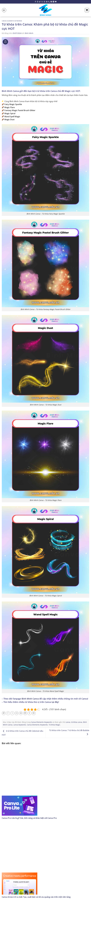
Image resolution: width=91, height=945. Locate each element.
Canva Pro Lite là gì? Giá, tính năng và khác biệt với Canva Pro (29, 818)
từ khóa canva (76, 722)
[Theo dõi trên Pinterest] (51, 2)
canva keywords (19, 725)
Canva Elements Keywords (12, 21)
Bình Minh (29, 33)
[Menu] (4, 10)
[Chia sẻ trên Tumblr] (29, 713)
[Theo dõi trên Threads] (44, 2)
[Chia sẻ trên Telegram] (34, 713)
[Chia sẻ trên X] (12, 713)
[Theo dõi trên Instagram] (37, 2)
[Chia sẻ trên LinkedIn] (25, 713)
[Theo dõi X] (42, 2)
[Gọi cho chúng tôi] (49, 2)
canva (68, 722)
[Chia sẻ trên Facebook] (8, 713)
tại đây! (55, 702)
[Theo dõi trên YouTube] (55, 2)
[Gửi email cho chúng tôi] (46, 2)
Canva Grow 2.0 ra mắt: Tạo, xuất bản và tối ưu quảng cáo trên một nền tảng (36, 897)
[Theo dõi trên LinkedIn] (53, 2)
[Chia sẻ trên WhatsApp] (4, 713)
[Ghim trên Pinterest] (21, 713)
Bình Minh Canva (30, 698)
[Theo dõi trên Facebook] (35, 2)
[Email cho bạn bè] (16, 713)
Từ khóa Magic (54, 725)
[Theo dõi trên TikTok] (40, 2)
